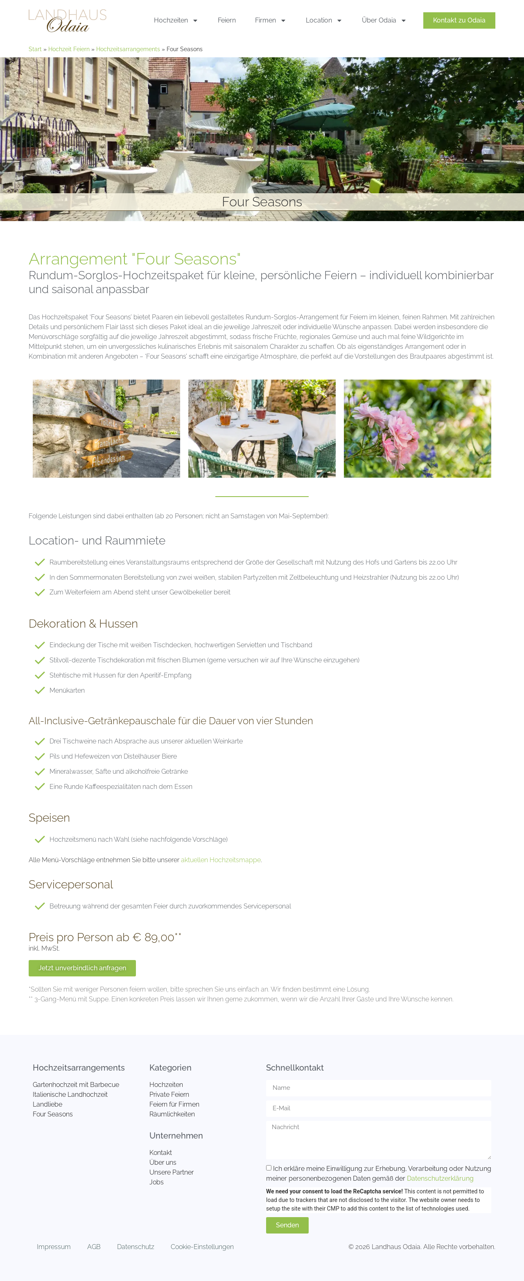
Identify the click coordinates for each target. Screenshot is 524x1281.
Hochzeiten (176, 20)
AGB (94, 1247)
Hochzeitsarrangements (128, 49)
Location (324, 20)
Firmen (271, 20)
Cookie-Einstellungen (202, 1247)
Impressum (54, 1247)
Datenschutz (135, 1247)
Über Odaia (384, 20)
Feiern (227, 20)
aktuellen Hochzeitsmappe (221, 860)
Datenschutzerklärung (440, 1178)
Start (35, 49)
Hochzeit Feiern (69, 49)
